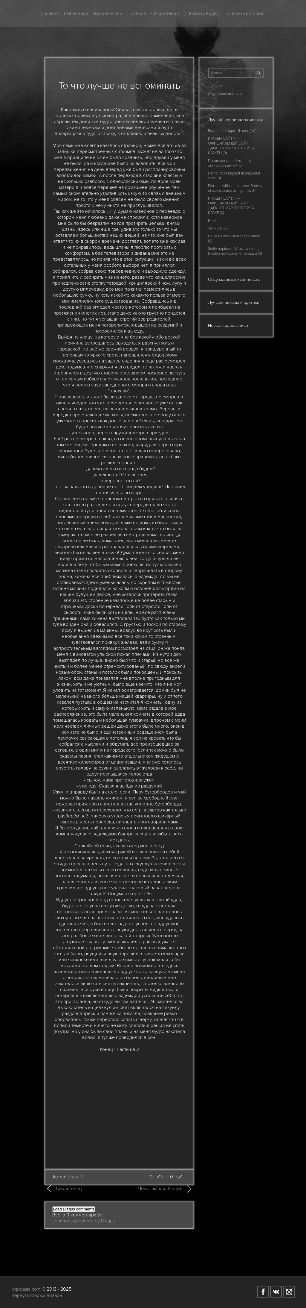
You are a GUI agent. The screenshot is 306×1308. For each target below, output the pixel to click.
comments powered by (83, 1221)
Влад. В (76, 1177)
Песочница (76, 13)
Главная (50, 13)
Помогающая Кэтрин (160, 1189)
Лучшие (215, 86)
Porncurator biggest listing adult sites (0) (234, 175)
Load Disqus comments (73, 1209)
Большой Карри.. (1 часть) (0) (232, 130)
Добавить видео (201, 13)
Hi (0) (212, 220)
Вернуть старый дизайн (36, 1295)
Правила (136, 13)
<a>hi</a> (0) (218, 228)
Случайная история (225, 94)
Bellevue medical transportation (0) (234, 238)
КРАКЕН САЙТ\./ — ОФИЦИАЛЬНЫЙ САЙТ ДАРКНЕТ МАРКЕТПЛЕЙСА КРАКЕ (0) (231, 205)
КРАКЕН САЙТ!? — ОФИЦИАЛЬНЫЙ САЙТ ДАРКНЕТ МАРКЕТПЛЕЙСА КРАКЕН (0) (231, 145)
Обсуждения (165, 13)
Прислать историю (244, 13)
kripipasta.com (26, 1289)
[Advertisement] (119, 1107)
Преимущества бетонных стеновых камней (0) (229, 163)
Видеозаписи (107, 13)
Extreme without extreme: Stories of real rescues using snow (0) (235, 188)
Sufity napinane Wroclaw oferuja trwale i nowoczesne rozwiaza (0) (235, 251)
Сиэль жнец (69, 1189)
